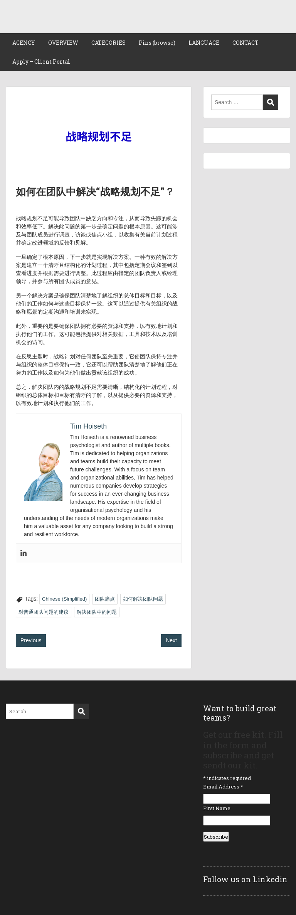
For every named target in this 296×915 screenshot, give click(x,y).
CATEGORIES (108, 42)
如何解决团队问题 (143, 599)
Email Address (223, 786)
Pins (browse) (157, 42)
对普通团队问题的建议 (43, 612)
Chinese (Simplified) (64, 599)
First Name (216, 808)
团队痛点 (105, 599)
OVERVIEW (63, 42)
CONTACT (245, 42)
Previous (30, 640)
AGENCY (23, 42)
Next (171, 640)
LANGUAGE (203, 42)
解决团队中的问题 (97, 612)
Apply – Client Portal (41, 61)
